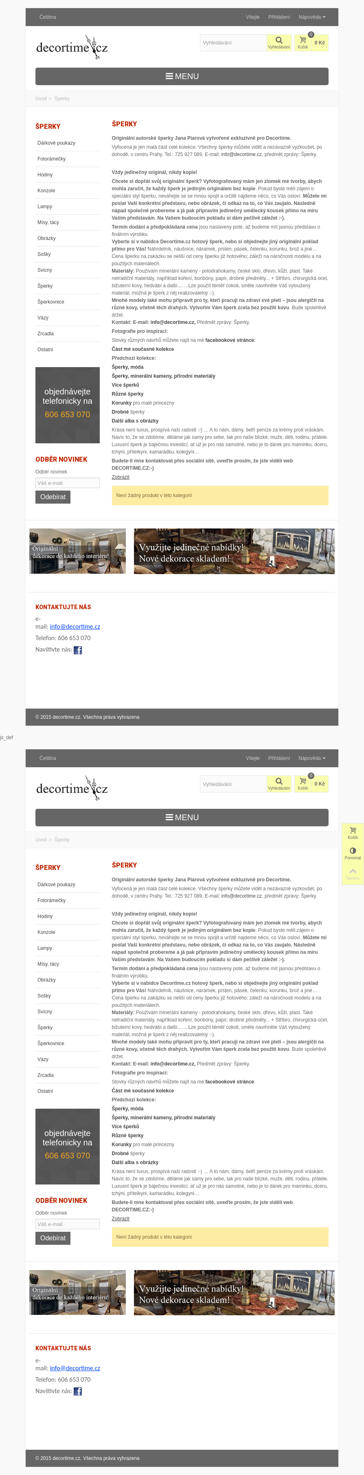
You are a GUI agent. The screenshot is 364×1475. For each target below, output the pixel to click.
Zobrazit (120, 477)
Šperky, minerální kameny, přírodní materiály (163, 376)
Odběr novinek (51, 472)
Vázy (42, 318)
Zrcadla (45, 334)
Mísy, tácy (48, 222)
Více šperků (125, 385)
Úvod (41, 98)
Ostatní (45, 349)
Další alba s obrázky (135, 421)
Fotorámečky (51, 159)
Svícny (44, 270)
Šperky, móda (128, 367)
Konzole (46, 191)
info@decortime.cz (241, 154)
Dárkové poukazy (56, 143)
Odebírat (53, 496)
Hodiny (45, 175)
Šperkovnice (50, 302)
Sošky (44, 254)
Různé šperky (128, 394)
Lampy (44, 206)
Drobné (120, 412)
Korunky (122, 403)
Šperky (45, 286)
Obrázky (46, 238)
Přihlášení (279, 17)
